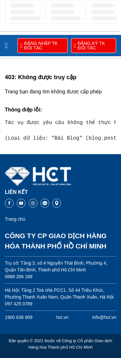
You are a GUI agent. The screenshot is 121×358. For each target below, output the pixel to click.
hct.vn (62, 317)
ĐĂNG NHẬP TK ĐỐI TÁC (39, 45)
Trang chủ (15, 219)
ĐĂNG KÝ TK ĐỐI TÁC (89, 45)
